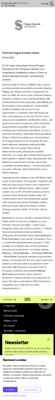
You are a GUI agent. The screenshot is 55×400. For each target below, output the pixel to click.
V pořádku (10, 390)
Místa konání (10, 310)
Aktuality (46, 299)
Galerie (7, 320)
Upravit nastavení (31, 390)
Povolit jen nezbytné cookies (14, 395)
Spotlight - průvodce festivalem (15, 332)
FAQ (14, 320)
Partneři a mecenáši (14, 315)
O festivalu (9, 299)
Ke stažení (9, 325)
